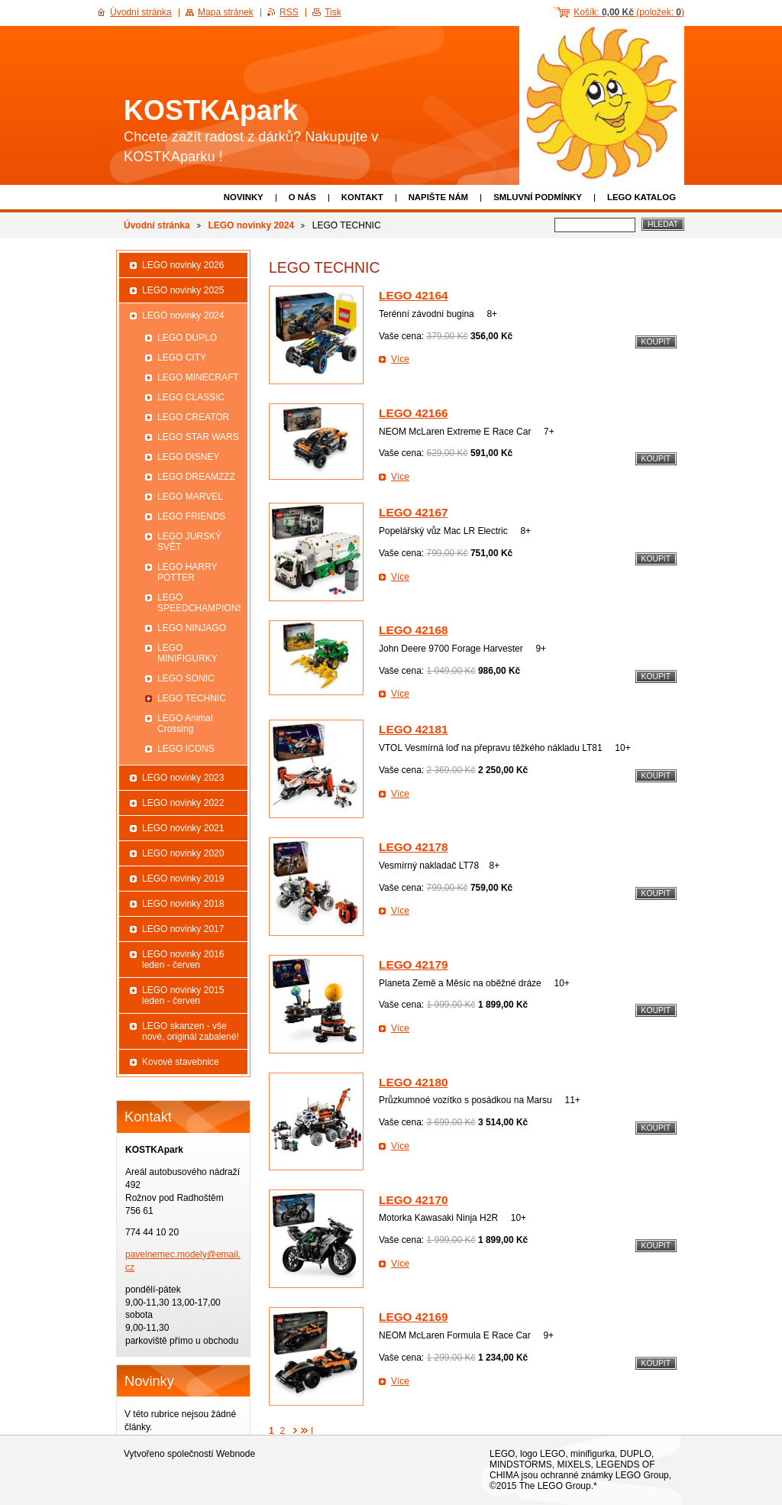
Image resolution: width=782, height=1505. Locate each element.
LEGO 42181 (413, 729)
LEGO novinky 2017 (183, 929)
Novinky (243, 197)
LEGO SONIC (186, 678)
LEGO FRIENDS (191, 516)
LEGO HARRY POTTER (187, 572)
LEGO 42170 (413, 1199)
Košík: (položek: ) (629, 12)
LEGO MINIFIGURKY (187, 653)
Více (400, 359)
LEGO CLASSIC (191, 397)
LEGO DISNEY (188, 457)
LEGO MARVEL (190, 496)
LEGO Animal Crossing (185, 723)
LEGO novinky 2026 (183, 265)
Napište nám (438, 197)
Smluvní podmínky (537, 197)
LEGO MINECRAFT (198, 377)
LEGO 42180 (413, 1082)
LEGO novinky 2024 (251, 225)
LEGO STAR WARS (198, 437)
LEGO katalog (641, 197)
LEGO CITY (181, 357)
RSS (289, 12)
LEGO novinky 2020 (183, 853)
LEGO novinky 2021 (183, 828)
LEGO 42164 (413, 295)
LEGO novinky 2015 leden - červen (183, 995)
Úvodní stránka (157, 225)
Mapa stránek (226, 12)
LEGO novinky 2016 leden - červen (183, 959)
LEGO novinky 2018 (183, 903)
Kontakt (362, 197)
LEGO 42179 (413, 964)
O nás (302, 197)
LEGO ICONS (186, 748)
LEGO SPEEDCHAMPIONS (199, 602)
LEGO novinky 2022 (183, 803)
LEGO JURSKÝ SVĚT (189, 541)
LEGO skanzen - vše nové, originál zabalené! (190, 1031)
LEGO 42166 (413, 412)
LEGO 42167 (413, 512)
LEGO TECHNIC (191, 698)
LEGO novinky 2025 (183, 290)
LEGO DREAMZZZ (196, 476)
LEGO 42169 (413, 1316)
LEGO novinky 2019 (183, 878)
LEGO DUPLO (187, 337)
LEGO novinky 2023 (183, 777)
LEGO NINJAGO (191, 628)
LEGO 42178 (413, 846)
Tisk (333, 12)
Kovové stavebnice (180, 1062)
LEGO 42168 (413, 629)
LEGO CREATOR (193, 417)
